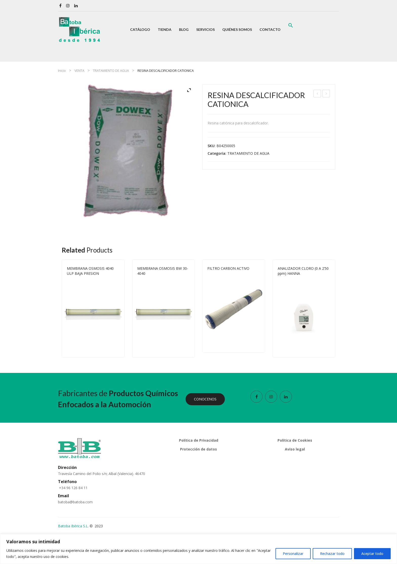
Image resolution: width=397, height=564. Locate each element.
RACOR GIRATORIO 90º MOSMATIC (317, 94)
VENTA (79, 70)
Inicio (62, 70)
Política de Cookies (294, 440)
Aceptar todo (372, 553)
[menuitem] (140, 29)
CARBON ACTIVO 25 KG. (326, 94)
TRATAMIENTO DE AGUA (111, 70)
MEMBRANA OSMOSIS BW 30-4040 (162, 271)
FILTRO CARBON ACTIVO (228, 268)
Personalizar (293, 553)
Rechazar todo (332, 553)
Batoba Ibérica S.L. (73, 526)
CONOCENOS (205, 399)
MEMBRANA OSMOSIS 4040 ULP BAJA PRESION (90, 271)
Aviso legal (295, 449)
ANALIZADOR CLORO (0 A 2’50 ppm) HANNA (303, 271)
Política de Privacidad (198, 440)
